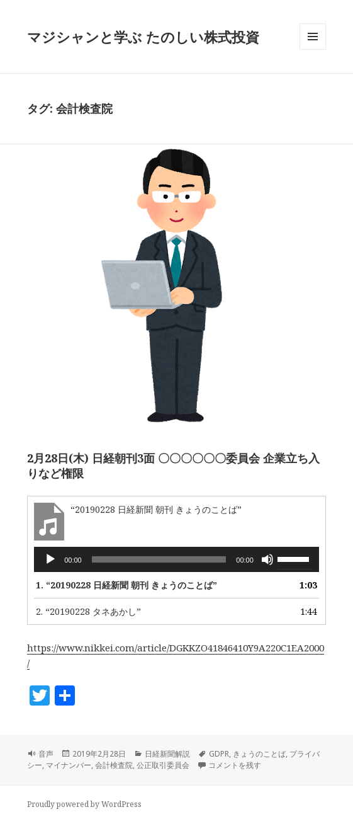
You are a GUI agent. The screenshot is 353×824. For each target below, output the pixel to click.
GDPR (219, 753)
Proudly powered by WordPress (84, 804)
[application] (176, 559)
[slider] (159, 559)
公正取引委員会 (163, 765)
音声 (45, 753)
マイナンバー (68, 765)
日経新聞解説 (167, 753)
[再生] (50, 559)
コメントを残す (234, 765)
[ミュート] (267, 559)
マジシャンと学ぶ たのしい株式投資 (143, 36)
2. (88, 611)
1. (126, 585)
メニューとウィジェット (312, 49)
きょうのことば (259, 753)
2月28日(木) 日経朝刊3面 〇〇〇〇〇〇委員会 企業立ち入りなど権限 (173, 465)
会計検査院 (114, 765)
